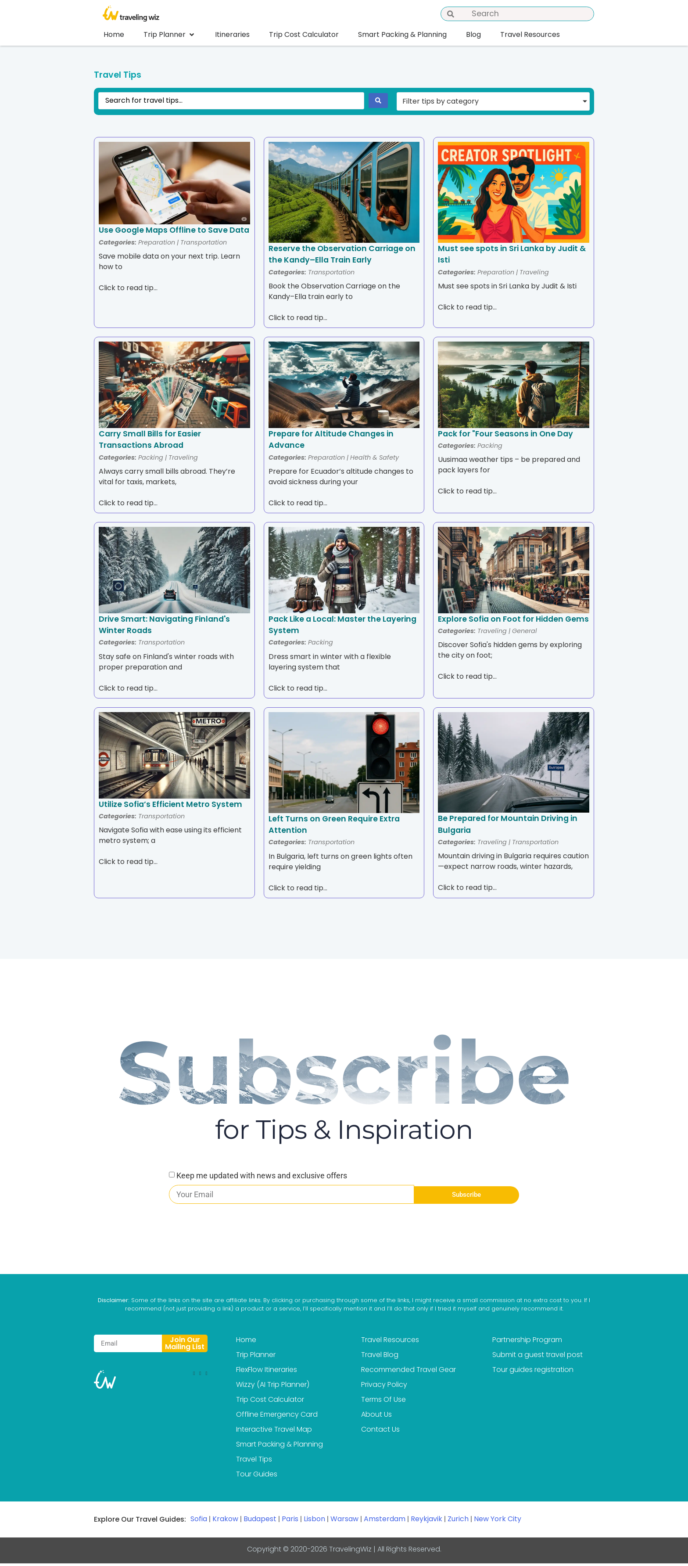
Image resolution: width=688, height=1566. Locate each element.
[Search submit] (378, 103)
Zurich (458, 1521)
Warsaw (344, 1521)
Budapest (260, 1521)
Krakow (225, 1521)
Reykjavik (426, 1521)
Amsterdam (384, 1521)
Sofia (198, 1521)
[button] (169, 34)
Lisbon (314, 1521)
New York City (497, 1521)
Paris (290, 1521)
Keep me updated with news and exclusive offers (261, 1178)
